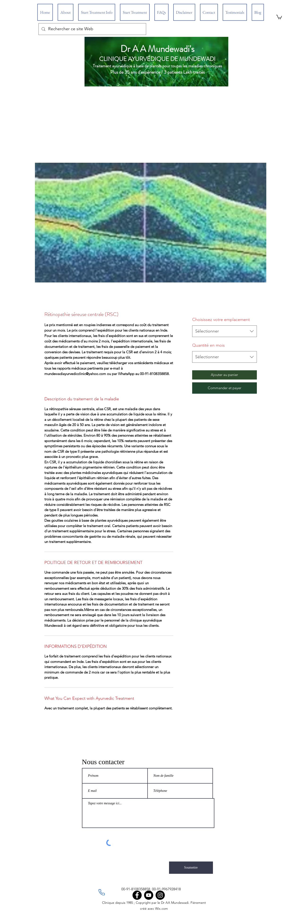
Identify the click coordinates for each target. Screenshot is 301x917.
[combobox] (224, 331)
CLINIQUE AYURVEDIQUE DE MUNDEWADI (157, 59)
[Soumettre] (191, 868)
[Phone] (101, 892)
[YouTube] (148, 895)
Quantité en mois (208, 345)
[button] (279, 16)
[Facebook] (137, 895)
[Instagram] (160, 895)
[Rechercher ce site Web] (92, 29)
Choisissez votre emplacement (221, 319)
